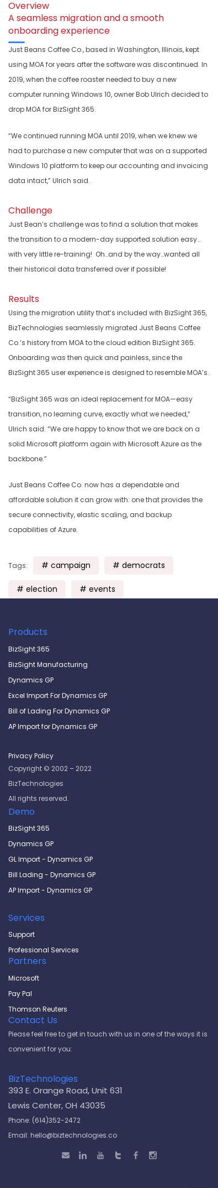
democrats (143, 565)
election (41, 589)
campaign (71, 565)
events (102, 589)
